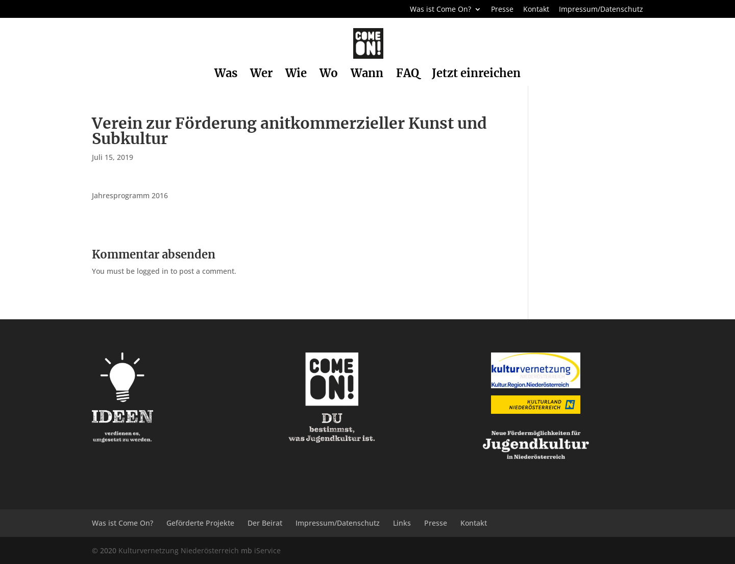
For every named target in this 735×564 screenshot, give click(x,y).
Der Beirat (265, 523)
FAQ (407, 74)
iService (267, 550)
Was (225, 74)
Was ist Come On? (440, 10)
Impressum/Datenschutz (601, 10)
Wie (296, 74)
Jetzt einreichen (476, 74)
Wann (367, 74)
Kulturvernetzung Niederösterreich (178, 550)
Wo (329, 74)
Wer (261, 74)
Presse (502, 10)
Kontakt (536, 10)
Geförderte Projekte (200, 523)
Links (402, 523)
